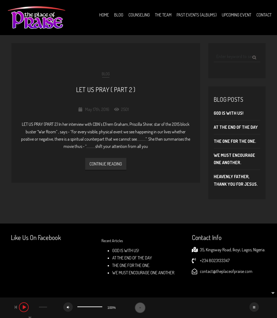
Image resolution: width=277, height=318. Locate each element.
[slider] (89, 306)
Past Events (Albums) (197, 15)
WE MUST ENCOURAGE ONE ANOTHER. (143, 272)
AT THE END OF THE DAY (236, 127)
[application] (138, 307)
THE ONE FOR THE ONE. (235, 141)
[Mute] (68, 307)
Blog (118, 15)
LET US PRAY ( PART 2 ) (105, 89)
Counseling (139, 15)
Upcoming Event (236, 15)
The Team (163, 15)
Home (104, 15)
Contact (264, 15)
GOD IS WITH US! (228, 113)
